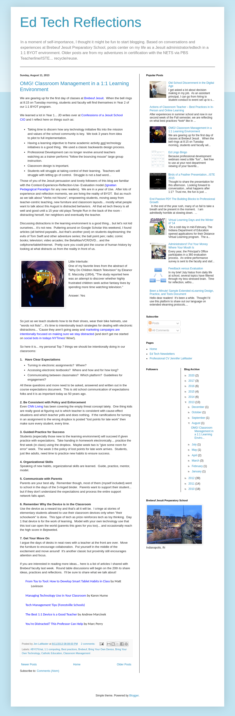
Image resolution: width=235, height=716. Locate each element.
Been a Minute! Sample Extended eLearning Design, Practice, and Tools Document (182, 292)
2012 (191, 478)
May (195, 449)
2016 (191, 386)
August (196, 423)
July (194, 444)
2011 (191, 483)
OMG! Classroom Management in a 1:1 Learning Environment (190, 129)
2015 (191, 391)
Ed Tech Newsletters (162, 353)
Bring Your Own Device (101, 649)
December (198, 407)
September (199, 417)
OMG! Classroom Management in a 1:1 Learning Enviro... (202, 432)
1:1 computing (52, 649)
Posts (154, 323)
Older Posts (124, 664)
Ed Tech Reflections (80, 22)
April (195, 455)
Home (77, 664)
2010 (191, 489)
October (197, 412)
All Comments (159, 330)
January (197, 471)
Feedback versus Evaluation (185, 268)
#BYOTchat (37, 649)
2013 (191, 402)
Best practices (69, 649)
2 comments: (88, 643)
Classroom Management (76, 653)
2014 (191, 396)
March (196, 460)
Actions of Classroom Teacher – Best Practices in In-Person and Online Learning (182, 108)
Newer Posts (29, 664)
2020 (191, 375)
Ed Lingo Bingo (177, 152)
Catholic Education (51, 653)
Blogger (134, 695)
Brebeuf (82, 649)
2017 (191, 380)
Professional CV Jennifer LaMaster (171, 358)
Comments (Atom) (48, 671)
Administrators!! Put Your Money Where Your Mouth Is (188, 246)
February (197, 466)
